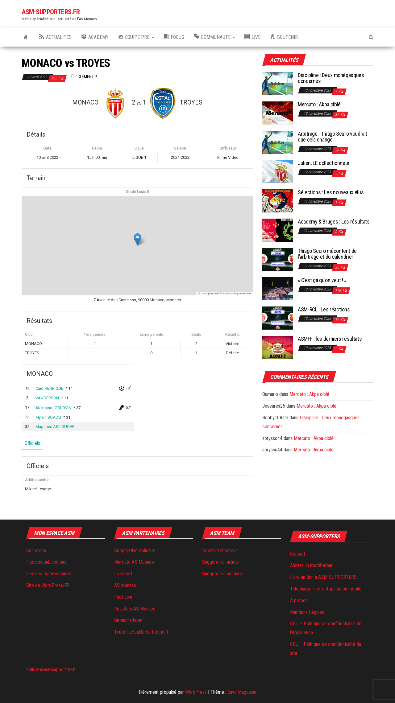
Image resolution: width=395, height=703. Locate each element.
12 (337, 320)
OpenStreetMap (230, 293)
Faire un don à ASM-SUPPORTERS (323, 577)
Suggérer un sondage (222, 574)
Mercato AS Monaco (134, 562)
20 (337, 150)
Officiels (32, 443)
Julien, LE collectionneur (324, 163)
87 (337, 115)
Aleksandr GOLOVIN (53, 407)
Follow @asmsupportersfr (51, 669)
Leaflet (203, 293)
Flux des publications (46, 562)
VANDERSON (47, 398)
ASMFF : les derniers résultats (330, 338)
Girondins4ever (128, 620)
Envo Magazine (241, 692)
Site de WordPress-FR (48, 585)
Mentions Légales (307, 612)
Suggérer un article (220, 562)
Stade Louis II (137, 192)
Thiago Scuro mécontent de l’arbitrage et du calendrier (327, 254)
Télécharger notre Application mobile (325, 589)
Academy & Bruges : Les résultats (333, 221)
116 (338, 290)
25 (337, 267)
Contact (297, 554)
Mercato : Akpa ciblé (319, 104)
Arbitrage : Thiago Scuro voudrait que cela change (332, 136)
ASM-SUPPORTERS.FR (51, 12)
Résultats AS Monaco (135, 609)
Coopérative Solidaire (135, 550)
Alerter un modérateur (311, 565)
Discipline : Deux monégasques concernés (331, 78)
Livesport (123, 574)
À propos (299, 600)
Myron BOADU (48, 417)
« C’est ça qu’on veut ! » (322, 280)
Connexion (36, 550)
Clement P (87, 76)
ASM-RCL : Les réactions (324, 309)
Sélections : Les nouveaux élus (331, 192)
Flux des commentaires (48, 574)
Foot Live (123, 597)
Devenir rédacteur (219, 550)
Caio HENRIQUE (49, 388)
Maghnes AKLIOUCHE (54, 426)
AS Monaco (125, 585)
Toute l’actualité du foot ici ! (141, 632)
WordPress (196, 692)
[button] (137, 239)
